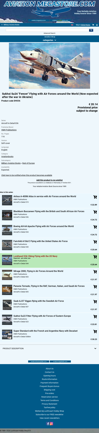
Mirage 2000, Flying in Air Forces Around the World (38, 271)
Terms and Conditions (49, 400)
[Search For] (47, 30)
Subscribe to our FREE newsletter (49, 414)
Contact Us (49, 372)
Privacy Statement (49, 404)
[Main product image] (49, 88)
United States (85, 25)
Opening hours (49, 376)
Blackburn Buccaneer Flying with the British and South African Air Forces (49, 211)
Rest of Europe (28, 163)
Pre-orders (49, 393)
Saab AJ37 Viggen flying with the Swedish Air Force (39, 301)
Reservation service (49, 397)
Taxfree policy (49, 407)
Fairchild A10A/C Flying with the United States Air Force (41, 241)
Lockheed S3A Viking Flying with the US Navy (35, 256)
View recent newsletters (50, 418)
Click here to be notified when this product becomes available (26, 175)
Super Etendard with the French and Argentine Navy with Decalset (45, 331)
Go (91, 30)
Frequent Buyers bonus (49, 386)
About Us (49, 369)
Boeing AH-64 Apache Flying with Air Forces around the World (44, 226)
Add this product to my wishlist (49, 180)
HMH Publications (8, 130)
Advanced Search (49, 33)
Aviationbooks (7, 156)
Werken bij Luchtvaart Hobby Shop (49, 411)
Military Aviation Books (11, 163)
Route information (49, 379)
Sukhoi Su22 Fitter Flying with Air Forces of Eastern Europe (42, 316)
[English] (72, 25)
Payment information (49, 383)
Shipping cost (49, 390)
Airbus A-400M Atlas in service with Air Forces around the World (45, 196)
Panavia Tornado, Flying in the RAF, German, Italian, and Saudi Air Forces (49, 286)
